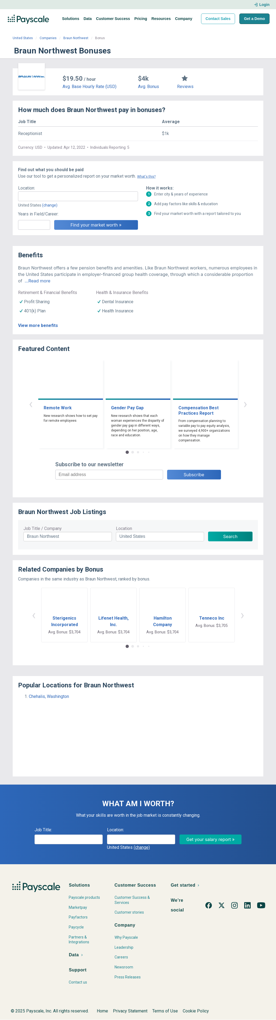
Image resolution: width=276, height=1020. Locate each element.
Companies (48, 38)
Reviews (185, 86)
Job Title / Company (42, 528)
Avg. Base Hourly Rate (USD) (89, 86)
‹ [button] (31, 403)
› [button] (245, 403)
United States (23, 38)
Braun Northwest (75, 38)
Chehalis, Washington (49, 696)
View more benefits (38, 325)
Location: (26, 188)
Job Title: (43, 829)
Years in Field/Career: (38, 214)
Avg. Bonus (148, 86)
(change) (49, 205)
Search (230, 536)
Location (124, 528)
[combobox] (78, 196)
